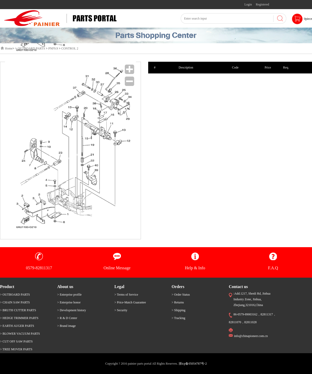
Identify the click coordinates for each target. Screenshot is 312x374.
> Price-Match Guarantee (130, 302)
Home (8, 48)
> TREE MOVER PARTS (16, 349)
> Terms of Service (126, 294)
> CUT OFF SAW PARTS (16, 341)
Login (248, 4)
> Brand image (66, 326)
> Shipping (178, 310)
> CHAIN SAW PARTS (15, 302)
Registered (262, 4)
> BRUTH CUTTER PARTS (18, 310)
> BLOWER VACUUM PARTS (20, 333)
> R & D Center (67, 318)
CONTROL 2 (69, 48)
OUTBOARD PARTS (31, 48)
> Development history (71, 310)
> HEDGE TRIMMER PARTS (19, 318)
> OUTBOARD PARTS (15, 294)
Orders (178, 286)
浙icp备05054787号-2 (193, 363)
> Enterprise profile (69, 294)
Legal (119, 286)
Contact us (238, 286)
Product (7, 286)
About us (65, 286)
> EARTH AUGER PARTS (17, 326)
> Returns (178, 302)
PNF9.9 (53, 48)
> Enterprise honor (69, 302)
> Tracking (178, 318)
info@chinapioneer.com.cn (251, 336)
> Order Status (181, 294)
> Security (120, 310)
